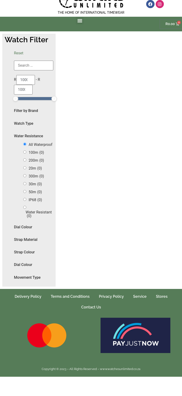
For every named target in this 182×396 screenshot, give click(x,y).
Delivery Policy (28, 296)
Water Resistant (39, 214)
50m (35, 192)
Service (140, 296)
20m (35, 168)
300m (36, 176)
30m (35, 184)
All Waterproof (40, 145)
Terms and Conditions (70, 296)
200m (36, 160)
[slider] (15, 98)
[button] (80, 20)
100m (36, 152)
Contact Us (91, 307)
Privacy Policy (111, 296)
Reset (18, 53)
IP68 (35, 200)
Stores (162, 296)
